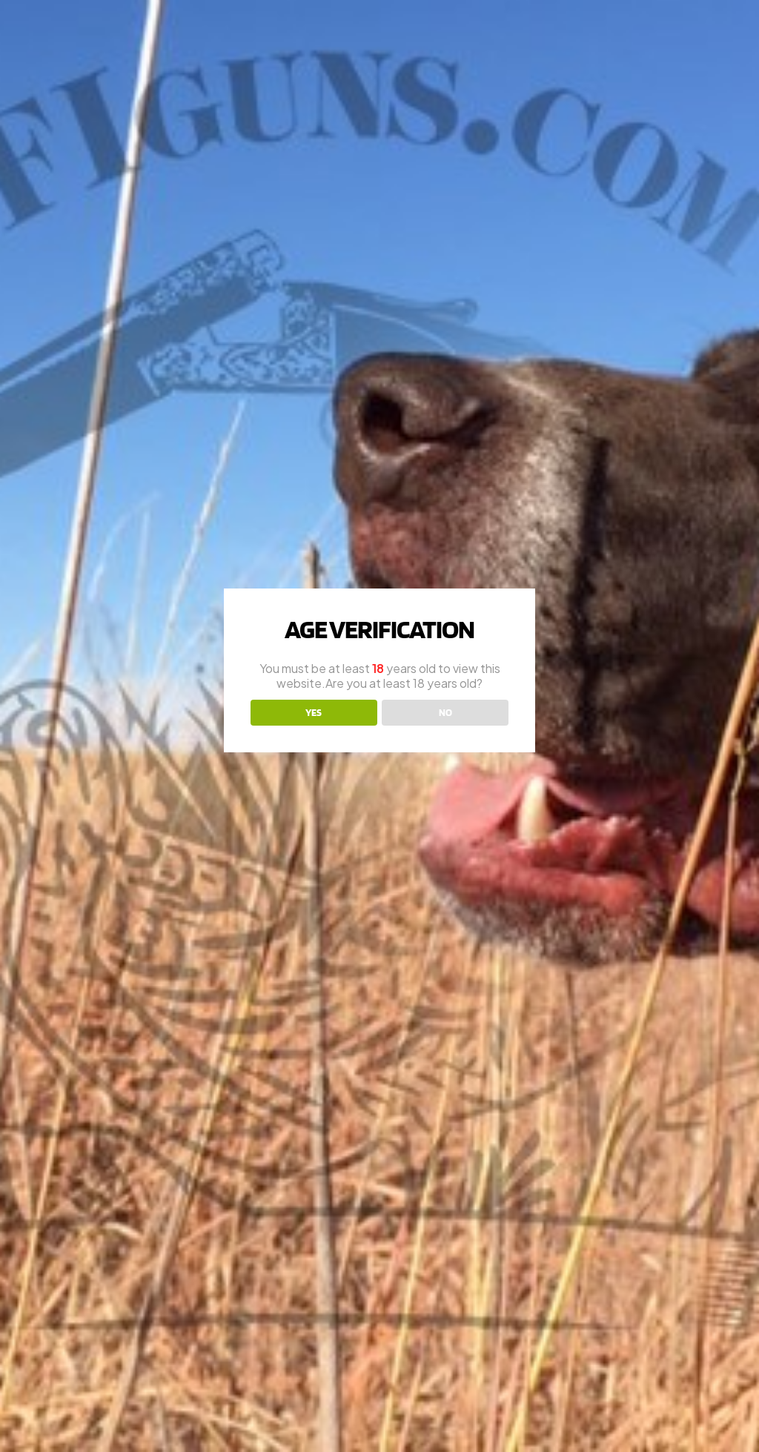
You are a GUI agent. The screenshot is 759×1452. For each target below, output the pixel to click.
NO (445, 712)
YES (313, 712)
